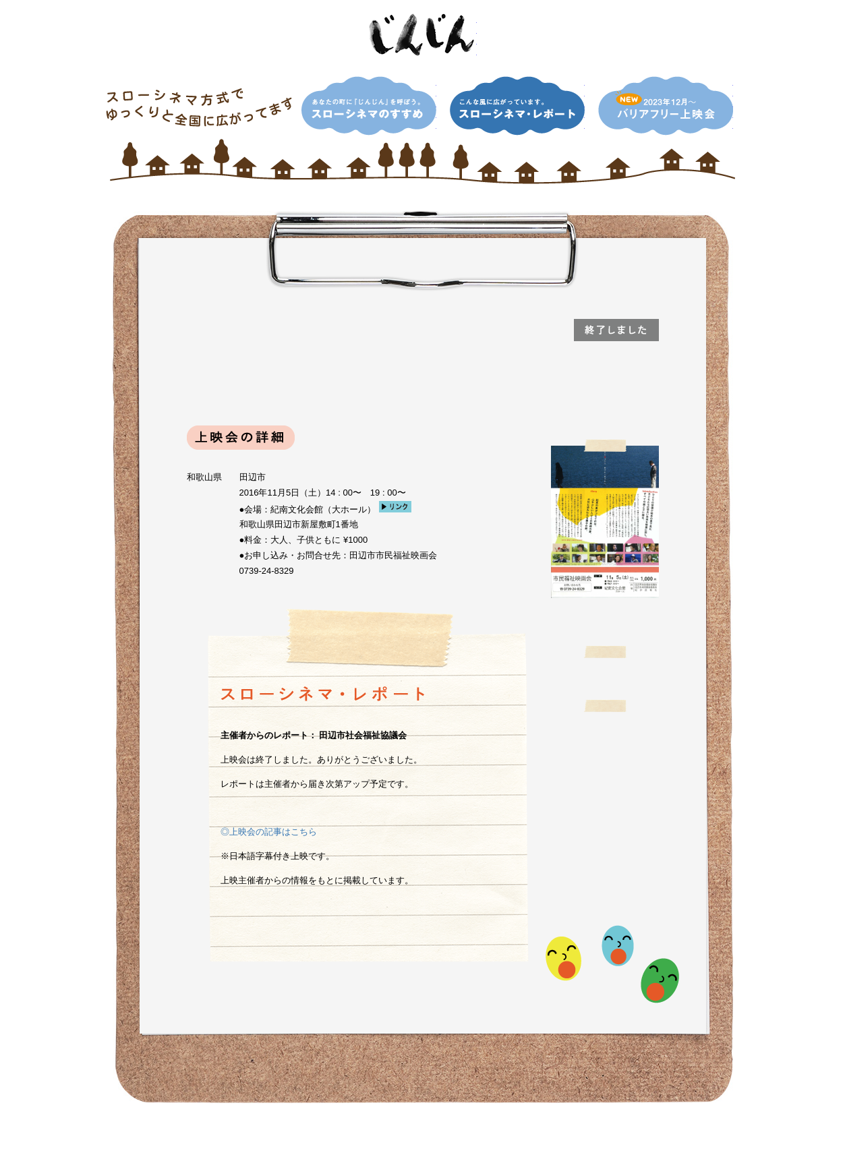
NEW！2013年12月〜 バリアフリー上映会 (665, 106)
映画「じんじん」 (423, 34)
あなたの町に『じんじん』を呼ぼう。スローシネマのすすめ (368, 106)
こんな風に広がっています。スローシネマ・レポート (517, 106)
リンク (395, 506)
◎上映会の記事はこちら (269, 832)
